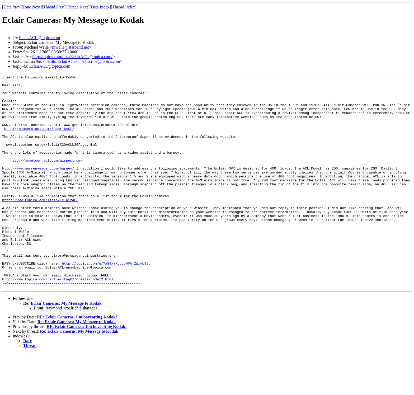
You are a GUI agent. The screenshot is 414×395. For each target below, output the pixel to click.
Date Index (100, 7)
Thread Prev (53, 7)
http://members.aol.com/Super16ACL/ (39, 139)
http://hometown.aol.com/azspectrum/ (46, 177)
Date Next (31, 7)
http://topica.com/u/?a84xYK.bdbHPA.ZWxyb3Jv (106, 301)
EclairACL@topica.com (39, 37)
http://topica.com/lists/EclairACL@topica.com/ (72, 56)
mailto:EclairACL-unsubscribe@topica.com (82, 61)
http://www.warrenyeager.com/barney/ (38, 187)
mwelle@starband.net (70, 47)
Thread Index (123, 7)
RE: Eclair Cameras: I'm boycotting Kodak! (77, 360)
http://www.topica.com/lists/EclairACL (40, 225)
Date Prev (11, 7)
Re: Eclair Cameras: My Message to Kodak (62, 346)
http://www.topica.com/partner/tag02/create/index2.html (57, 320)
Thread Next (77, 7)
